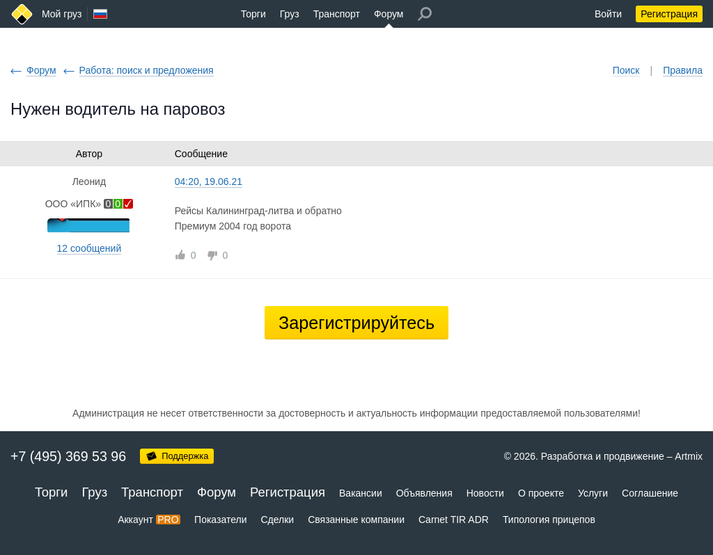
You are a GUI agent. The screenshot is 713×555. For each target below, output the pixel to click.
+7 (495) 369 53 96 (68, 456)
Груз (289, 13)
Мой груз (61, 13)
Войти (608, 13)
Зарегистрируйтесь (356, 322)
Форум (389, 13)
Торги (253, 13)
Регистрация (669, 13)
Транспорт (336, 13)
